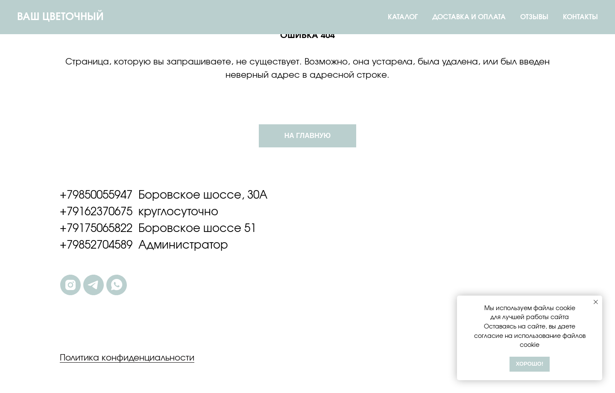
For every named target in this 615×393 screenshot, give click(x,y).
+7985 (75, 195)
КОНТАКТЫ (580, 17)
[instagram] (70, 285)
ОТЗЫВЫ (534, 17)
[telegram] (93, 285)
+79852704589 (96, 245)
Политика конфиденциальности (127, 358)
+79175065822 (96, 228)
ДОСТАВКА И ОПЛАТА (469, 17)
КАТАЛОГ (403, 17)
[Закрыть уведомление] (596, 302)
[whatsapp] (116, 285)
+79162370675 (96, 211)
